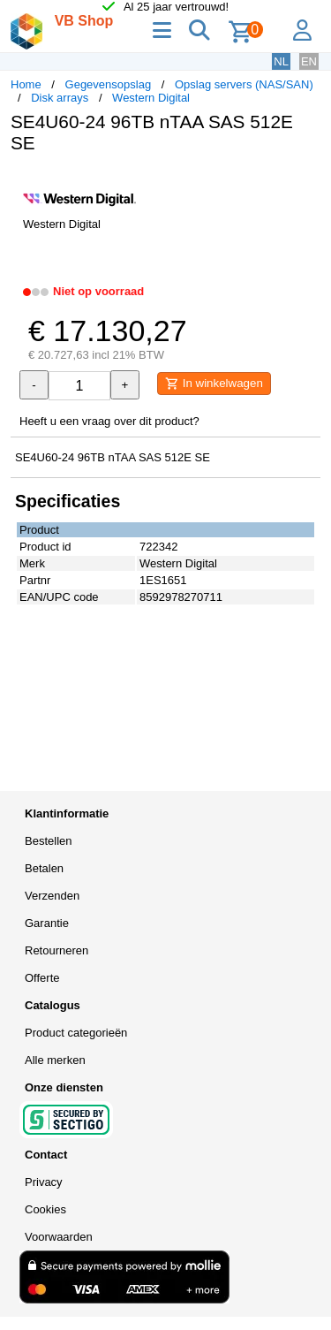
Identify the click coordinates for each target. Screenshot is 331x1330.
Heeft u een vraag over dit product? (109, 421)
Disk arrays (59, 97)
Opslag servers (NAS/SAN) (244, 84)
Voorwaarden (59, 1236)
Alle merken (55, 1060)
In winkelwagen (214, 383)
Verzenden (52, 895)
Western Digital (151, 97)
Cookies (45, 1209)
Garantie (47, 923)
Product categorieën (76, 1032)
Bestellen (48, 840)
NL (281, 61)
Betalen (44, 868)
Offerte (42, 977)
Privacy (44, 1182)
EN (309, 61)
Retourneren (56, 950)
